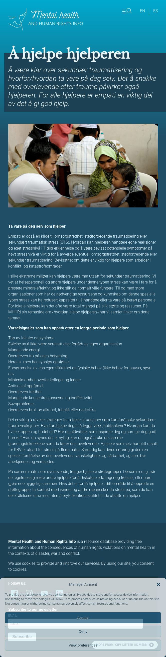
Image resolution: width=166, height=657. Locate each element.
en (142, 10)
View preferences (83, 645)
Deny (83, 631)
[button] (158, 584)
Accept (83, 618)
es (155, 10)
